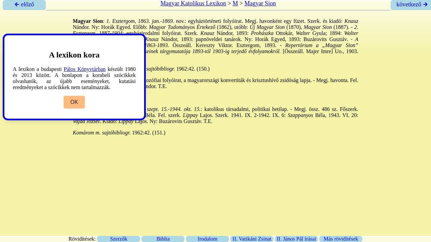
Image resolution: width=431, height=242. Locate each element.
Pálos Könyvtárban (84, 69)
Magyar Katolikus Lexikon (193, 3)
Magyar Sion (260, 3)
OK (74, 102)
